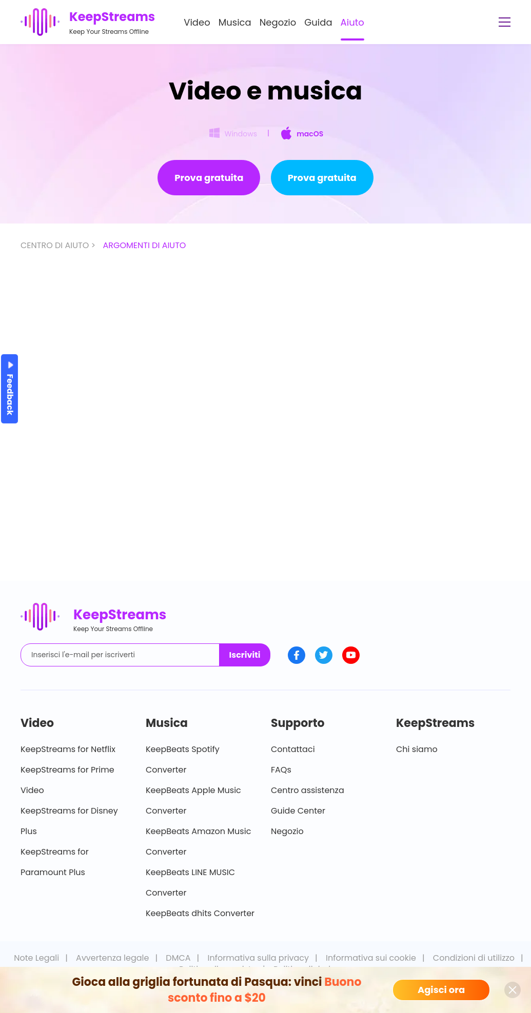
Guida (318, 22)
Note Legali (36, 958)
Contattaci (293, 749)
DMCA (178, 958)
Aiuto (352, 22)
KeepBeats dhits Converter (200, 913)
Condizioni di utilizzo (474, 958)
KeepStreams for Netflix (68, 749)
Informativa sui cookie (371, 958)
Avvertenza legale (112, 958)
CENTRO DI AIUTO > (59, 245)
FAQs (281, 770)
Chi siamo (417, 749)
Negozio (278, 22)
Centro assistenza (307, 790)
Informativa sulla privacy (258, 958)
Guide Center (298, 811)
